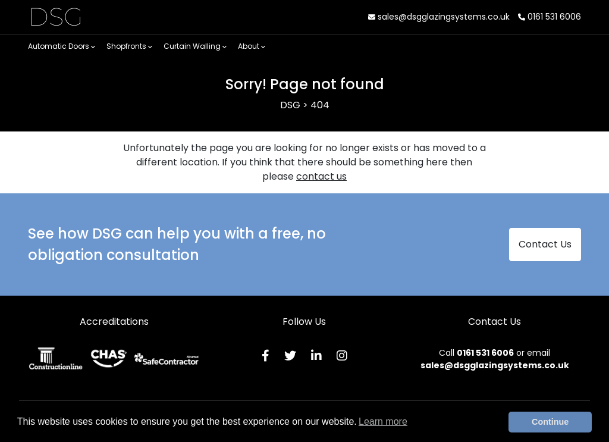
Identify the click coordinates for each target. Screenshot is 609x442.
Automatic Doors (61, 46)
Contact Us (545, 244)
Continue (550, 422)
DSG (55, 16)
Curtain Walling (195, 46)
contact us (321, 176)
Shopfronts (129, 46)
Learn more (383, 421)
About (251, 46)
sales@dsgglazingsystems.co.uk (439, 17)
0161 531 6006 (549, 17)
